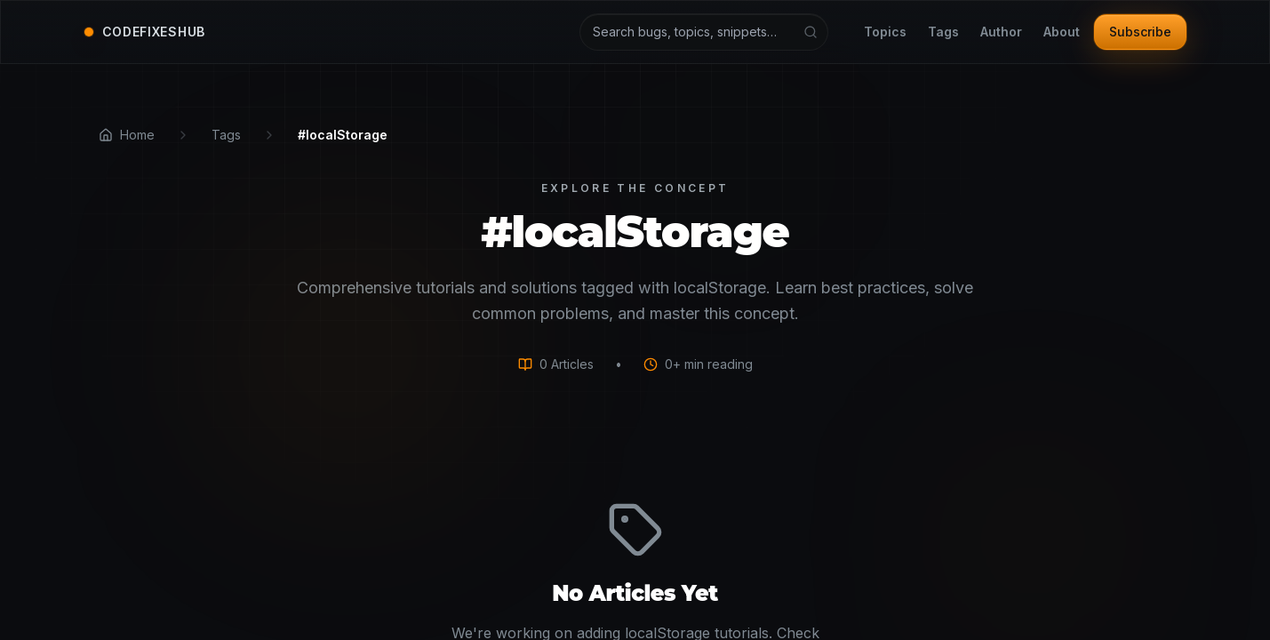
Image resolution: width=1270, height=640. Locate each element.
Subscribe (1140, 31)
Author (1001, 32)
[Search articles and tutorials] (703, 32)
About (1061, 32)
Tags (943, 32)
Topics (885, 32)
